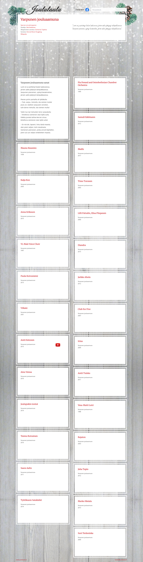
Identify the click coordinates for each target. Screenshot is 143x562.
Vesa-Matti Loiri (86, 405)
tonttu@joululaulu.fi (121, 560)
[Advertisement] (71, 59)
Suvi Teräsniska (85, 533)
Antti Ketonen (27, 340)
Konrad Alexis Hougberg (34, 32)
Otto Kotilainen (31, 27)
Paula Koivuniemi (29, 276)
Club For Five (84, 309)
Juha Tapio (83, 469)
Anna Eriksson (28, 212)
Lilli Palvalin (84, 213)
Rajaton (82, 437)
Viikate (24, 308)
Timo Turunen (85, 181)
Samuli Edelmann (86, 117)
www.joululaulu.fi (21, 560)
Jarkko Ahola (84, 277)
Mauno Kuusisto (29, 148)
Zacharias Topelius (41, 30)
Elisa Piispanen (98, 213)
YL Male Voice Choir (30, 244)
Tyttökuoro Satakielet (31, 500)
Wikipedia (24, 34)
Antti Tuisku (84, 373)
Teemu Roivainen (29, 436)
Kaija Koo (25, 180)
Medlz (81, 149)
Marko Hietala (85, 501)
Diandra (82, 245)
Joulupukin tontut (29, 404)
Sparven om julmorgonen (28, 25)
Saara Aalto (26, 468)
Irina (80, 341)
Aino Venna (26, 372)
